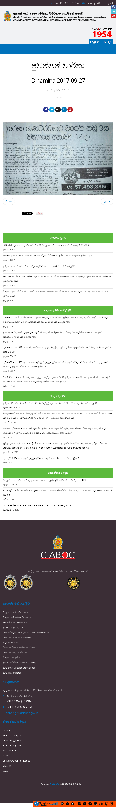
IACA (5, 770)
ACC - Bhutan (10, 750)
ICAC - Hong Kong (12, 745)
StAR (5, 755)
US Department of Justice (16, 760)
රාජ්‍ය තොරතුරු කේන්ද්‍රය (15, 652)
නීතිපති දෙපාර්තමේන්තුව (15, 622)
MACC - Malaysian (12, 735)
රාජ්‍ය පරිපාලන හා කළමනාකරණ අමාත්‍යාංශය (26, 632)
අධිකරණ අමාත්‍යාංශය (13, 627)
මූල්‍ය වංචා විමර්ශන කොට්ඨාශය (19, 667)
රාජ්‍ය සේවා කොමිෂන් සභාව (17, 637)
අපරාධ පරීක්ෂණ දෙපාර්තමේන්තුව (20, 662)
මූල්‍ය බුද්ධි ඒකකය (12, 672)
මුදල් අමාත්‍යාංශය (11, 642)
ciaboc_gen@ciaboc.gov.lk (99, 3)
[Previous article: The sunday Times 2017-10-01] (9, 201)
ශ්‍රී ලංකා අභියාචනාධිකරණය (17, 617)
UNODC (7, 730)
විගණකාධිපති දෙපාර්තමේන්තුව (19, 647)
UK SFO (7, 765)
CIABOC (54, 783)
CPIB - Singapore (12, 740)
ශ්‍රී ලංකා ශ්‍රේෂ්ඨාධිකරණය (15, 612)
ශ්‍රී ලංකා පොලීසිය (11, 657)
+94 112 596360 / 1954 (66, 3)
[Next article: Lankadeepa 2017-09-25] (107, 201)
